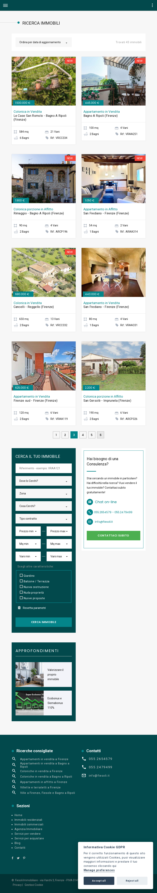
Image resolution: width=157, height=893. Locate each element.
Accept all (99, 880)
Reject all (132, 880)
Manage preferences (99, 870)
